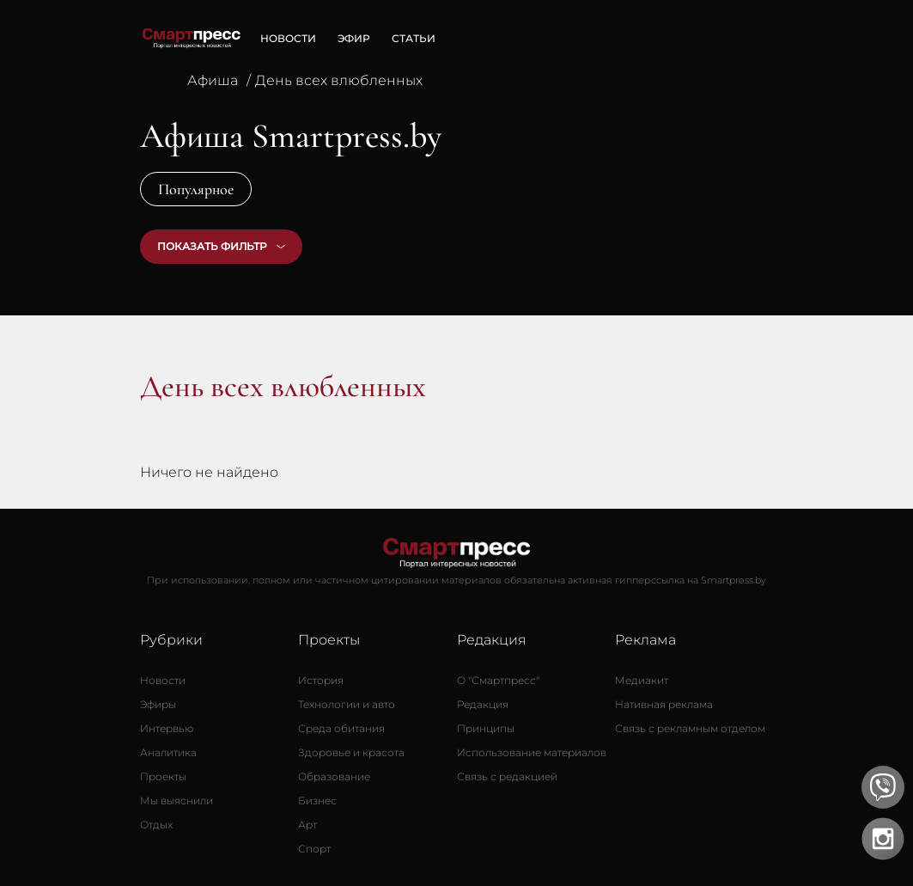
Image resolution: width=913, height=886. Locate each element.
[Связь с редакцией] (507, 777)
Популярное (196, 189)
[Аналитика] (168, 753)
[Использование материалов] (531, 753)
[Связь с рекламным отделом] (690, 728)
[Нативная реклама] (664, 704)
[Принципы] (485, 728)
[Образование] (334, 777)
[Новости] (163, 680)
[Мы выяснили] (176, 801)
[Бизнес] (317, 801)
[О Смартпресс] (498, 680)
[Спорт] (314, 849)
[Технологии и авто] (346, 704)
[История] (321, 680)
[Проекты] (163, 777)
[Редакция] (482, 704)
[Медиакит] (641, 680)
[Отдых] (156, 825)
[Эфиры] (158, 704)
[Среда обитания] (341, 728)
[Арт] (307, 825)
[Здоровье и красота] (351, 753)
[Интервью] (166, 728)
